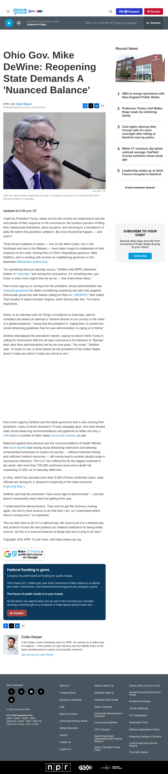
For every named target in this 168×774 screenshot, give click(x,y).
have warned (18, 447)
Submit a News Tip (104, 685)
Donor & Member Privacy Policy (107, 748)
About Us (64, 685)
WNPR (21, 721)
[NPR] (58, 767)
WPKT (28, 721)
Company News (68, 693)
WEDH (10, 718)
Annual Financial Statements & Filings (145, 693)
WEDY (33, 718)
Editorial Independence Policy (144, 729)
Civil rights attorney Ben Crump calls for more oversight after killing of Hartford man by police (139, 132)
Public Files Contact (15, 724)
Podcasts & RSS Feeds (106, 700)
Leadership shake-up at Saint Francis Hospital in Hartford (142, 172)
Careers (64, 735)
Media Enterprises (69, 728)
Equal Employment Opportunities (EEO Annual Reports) (108, 739)
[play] (9, 23)
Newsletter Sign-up (104, 693)
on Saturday (21, 274)
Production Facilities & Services (145, 736)
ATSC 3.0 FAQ (31, 724)
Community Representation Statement (108, 714)
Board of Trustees (69, 714)
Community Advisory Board (73, 721)
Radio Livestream (103, 707)
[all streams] (153, 23)
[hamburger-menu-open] (8, 11)
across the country (63, 435)
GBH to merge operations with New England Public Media (143, 95)
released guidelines (16, 290)
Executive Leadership (71, 700)
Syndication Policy (138, 722)
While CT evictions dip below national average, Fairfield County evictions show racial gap (142, 154)
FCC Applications (138, 715)
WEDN (17, 718)
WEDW (25, 718)
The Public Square (138, 752)
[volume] (19, 23)
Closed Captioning (138, 708)
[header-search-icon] (111, 11)
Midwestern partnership (32, 261)
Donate (155, 11)
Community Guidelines (105, 722)
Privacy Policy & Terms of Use (144, 685)
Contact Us (65, 742)
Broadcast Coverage (139, 701)
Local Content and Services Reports (143, 744)
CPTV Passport (102, 729)
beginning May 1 (14, 486)
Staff (62, 707)
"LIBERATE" (81, 295)
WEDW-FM (11, 721)
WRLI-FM (37, 721)
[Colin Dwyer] (10, 645)
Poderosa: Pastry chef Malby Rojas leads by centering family (142, 112)
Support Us (65, 749)
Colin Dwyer (24, 104)
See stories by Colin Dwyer (37, 654)
